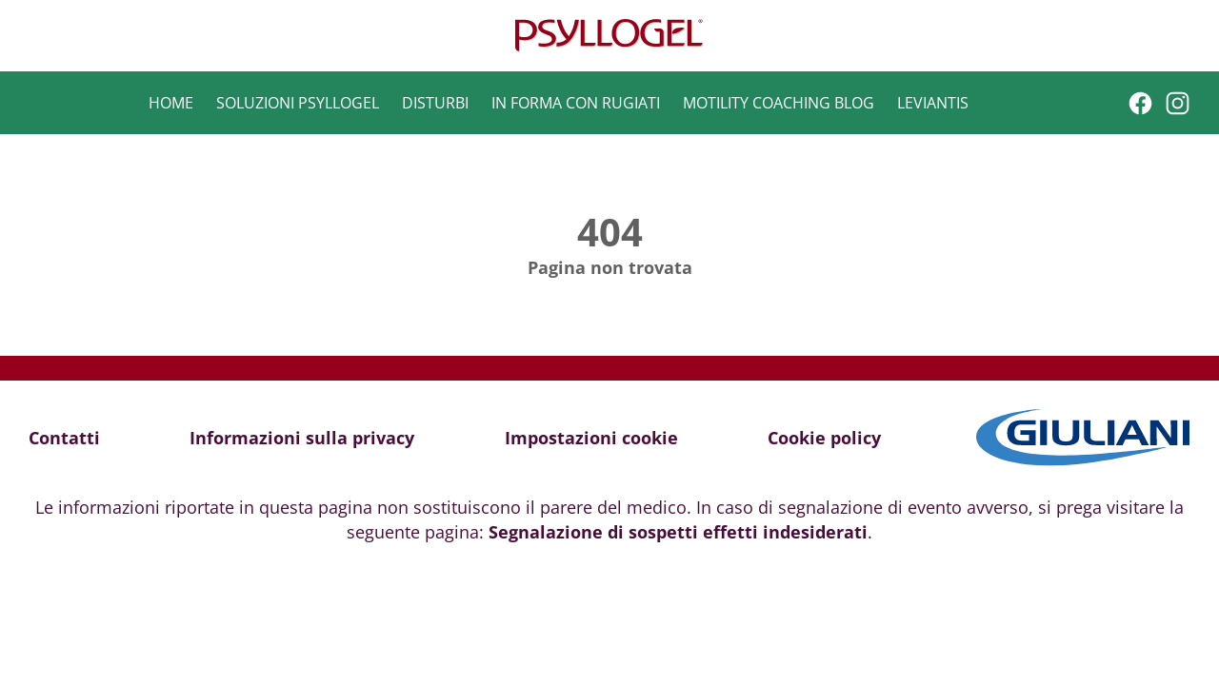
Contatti (64, 437)
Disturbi (435, 102)
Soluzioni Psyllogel (297, 102)
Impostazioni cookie (591, 437)
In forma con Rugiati (575, 102)
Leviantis (933, 102)
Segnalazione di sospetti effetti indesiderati (678, 531)
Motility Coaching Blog (778, 102)
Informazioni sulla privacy (302, 437)
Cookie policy (824, 437)
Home (171, 102)
